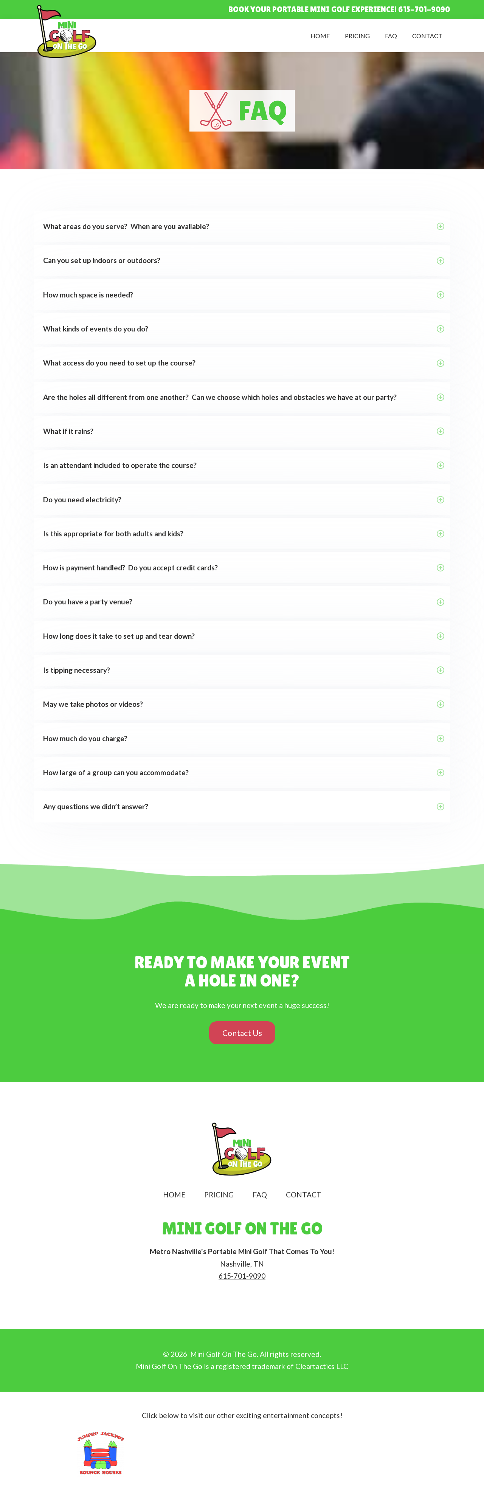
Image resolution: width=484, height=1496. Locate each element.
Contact (427, 35)
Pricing (357, 35)
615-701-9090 (242, 1275)
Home (320, 35)
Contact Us (242, 1033)
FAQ (391, 35)
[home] (67, 32)
